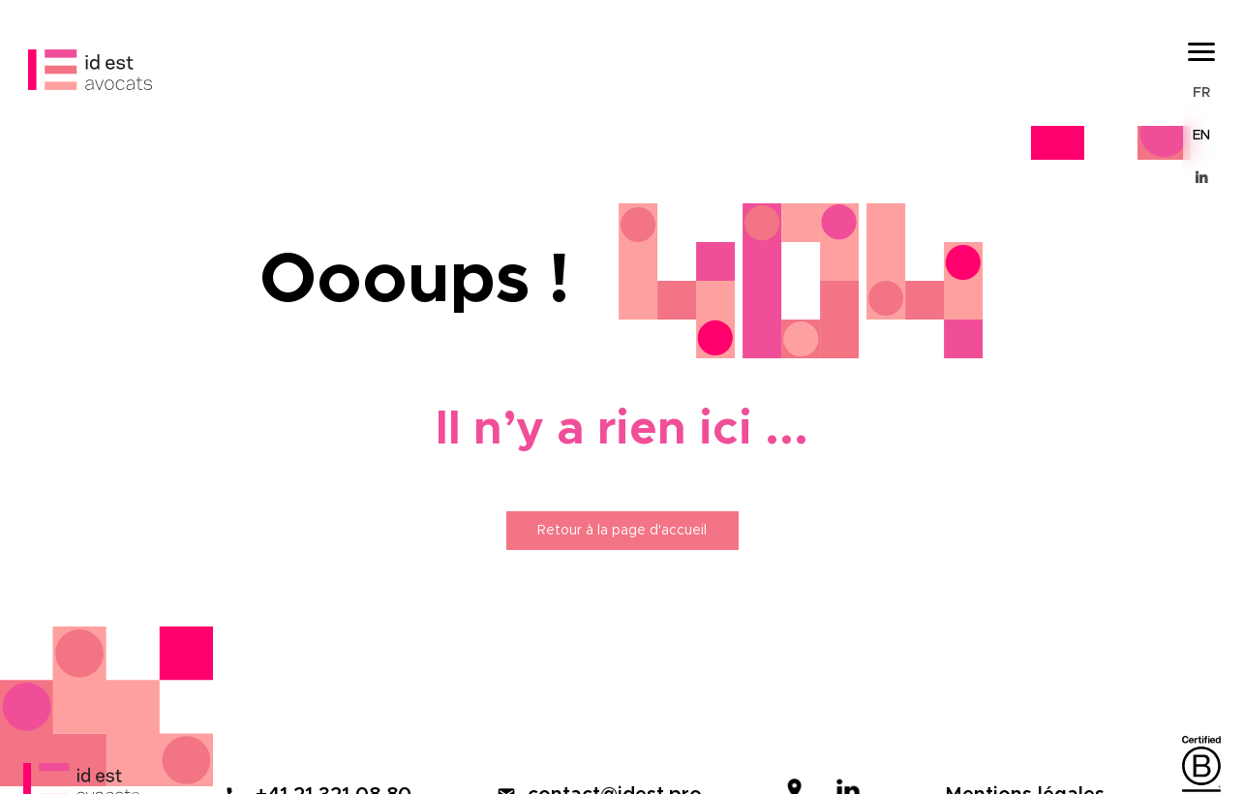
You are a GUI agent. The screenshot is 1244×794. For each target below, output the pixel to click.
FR (1201, 93)
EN (1201, 135)
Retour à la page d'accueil (622, 530)
